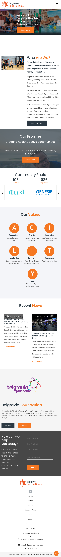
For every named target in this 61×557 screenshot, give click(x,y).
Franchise (30, 505)
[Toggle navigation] (57, 3)
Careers (31, 519)
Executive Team (30, 510)
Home (30, 496)
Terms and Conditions (30, 533)
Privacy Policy (30, 528)
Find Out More (36, 123)
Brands (30, 501)
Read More (10, 347)
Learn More (25, 30)
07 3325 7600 (32, 548)
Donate (24, 425)
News (31, 514)
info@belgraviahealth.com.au (32, 545)
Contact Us (30, 524)
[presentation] (2, 193)
